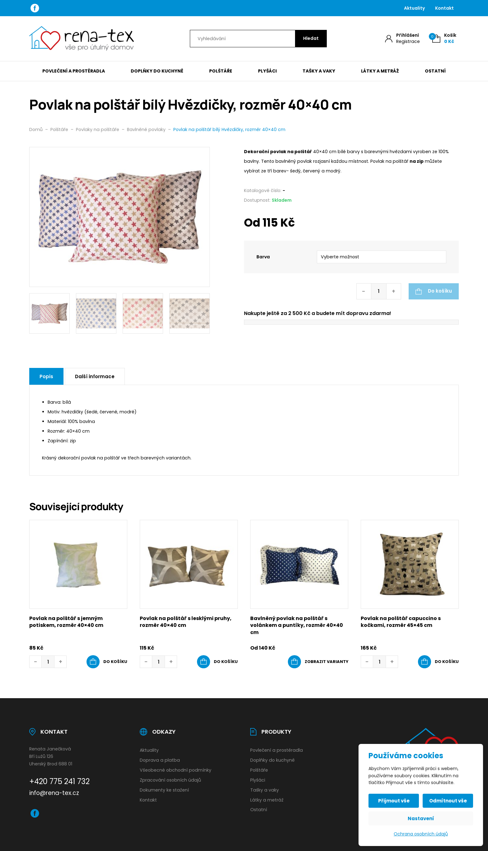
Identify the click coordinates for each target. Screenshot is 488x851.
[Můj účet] (402, 38)
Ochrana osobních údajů (421, 834)
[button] (107, 661)
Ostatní (435, 71)
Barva (263, 257)
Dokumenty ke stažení (164, 790)
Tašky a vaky (319, 71)
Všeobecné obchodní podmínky (175, 770)
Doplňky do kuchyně (157, 71)
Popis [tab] (46, 376)
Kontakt (444, 8)
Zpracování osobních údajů (170, 780)
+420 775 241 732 (59, 781)
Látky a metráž (380, 71)
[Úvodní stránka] (81, 38)
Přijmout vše (394, 800)
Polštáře (220, 71)
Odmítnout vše (448, 800)
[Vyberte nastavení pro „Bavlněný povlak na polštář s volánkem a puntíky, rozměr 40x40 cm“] (318, 661)
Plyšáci (267, 71)
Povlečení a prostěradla (73, 71)
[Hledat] (311, 39)
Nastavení (421, 818)
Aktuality (414, 8)
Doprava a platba (160, 760)
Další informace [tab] (95, 376)
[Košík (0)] (444, 38)
